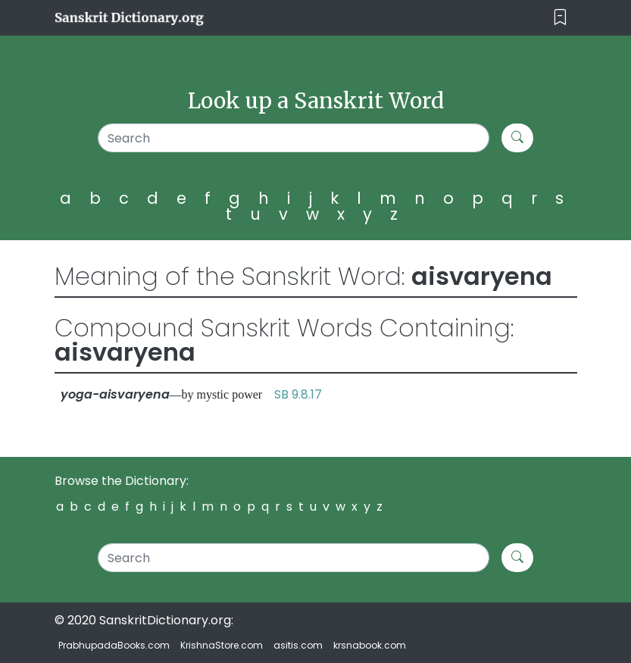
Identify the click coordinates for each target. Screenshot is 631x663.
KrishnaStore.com (221, 645)
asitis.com (298, 645)
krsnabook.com (369, 645)
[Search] (294, 138)
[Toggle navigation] (560, 18)
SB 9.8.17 (298, 394)
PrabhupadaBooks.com (114, 645)
